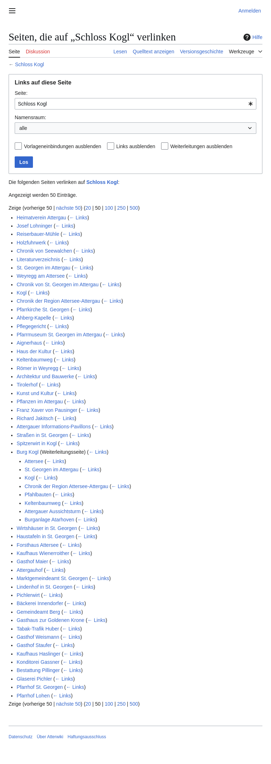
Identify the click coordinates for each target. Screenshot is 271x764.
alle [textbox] (23, 128)
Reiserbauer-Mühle (37, 234)
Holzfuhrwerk (31, 242)
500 (134, 208)
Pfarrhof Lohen (33, 696)
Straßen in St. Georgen (42, 435)
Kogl (21, 293)
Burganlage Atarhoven (49, 519)
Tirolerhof (27, 385)
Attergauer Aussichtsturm (53, 511)
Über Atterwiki (50, 736)
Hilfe (252, 37)
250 (121, 208)
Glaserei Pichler (34, 679)
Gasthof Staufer (34, 645)
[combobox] (135, 104)
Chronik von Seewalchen (44, 251)
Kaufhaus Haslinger (38, 654)
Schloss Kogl (29, 64)
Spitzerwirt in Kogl (36, 443)
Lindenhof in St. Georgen (44, 587)
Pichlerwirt (28, 595)
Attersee (34, 461)
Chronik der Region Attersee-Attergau (58, 301)
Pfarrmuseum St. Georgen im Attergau (59, 334)
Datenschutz (21, 736)
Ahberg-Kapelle (33, 318)
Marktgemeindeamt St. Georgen (52, 578)
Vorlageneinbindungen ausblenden (62, 146)
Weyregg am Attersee (40, 276)
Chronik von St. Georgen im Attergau (57, 284)
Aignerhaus (29, 343)
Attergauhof (29, 570)
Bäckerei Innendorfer (39, 603)
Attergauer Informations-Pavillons (53, 426)
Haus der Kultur (33, 351)
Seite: (21, 93)
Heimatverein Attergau (41, 217)
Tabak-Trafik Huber (37, 629)
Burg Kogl (27, 452)
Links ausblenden (135, 146)
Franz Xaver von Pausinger (46, 410)
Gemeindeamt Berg (38, 612)
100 (109, 208)
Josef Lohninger (34, 226)
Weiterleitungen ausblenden (201, 146)
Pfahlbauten (38, 494)
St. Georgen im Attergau (43, 268)
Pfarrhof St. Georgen (39, 687)
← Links (78, 217)
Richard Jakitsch (34, 418)
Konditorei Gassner (37, 662)
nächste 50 (68, 208)
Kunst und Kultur (35, 393)
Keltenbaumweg (34, 359)
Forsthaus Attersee (37, 545)
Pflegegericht (31, 326)
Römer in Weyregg (37, 368)
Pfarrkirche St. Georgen (42, 309)
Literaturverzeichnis (38, 259)
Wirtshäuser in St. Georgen (46, 528)
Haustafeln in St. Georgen (45, 536)
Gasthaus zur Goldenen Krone (50, 620)
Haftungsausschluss (87, 736)
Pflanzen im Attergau (39, 401)
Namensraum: (30, 117)
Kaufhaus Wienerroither (42, 553)
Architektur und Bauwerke (45, 376)
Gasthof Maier (32, 561)
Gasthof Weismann (37, 637)
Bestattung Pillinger (38, 670)
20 (88, 208)
